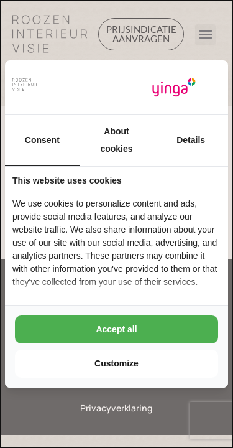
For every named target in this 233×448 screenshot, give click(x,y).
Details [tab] (190, 140)
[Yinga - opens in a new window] (174, 87)
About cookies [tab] (116, 140)
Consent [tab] (42, 140)
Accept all (116, 329)
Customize (116, 363)
